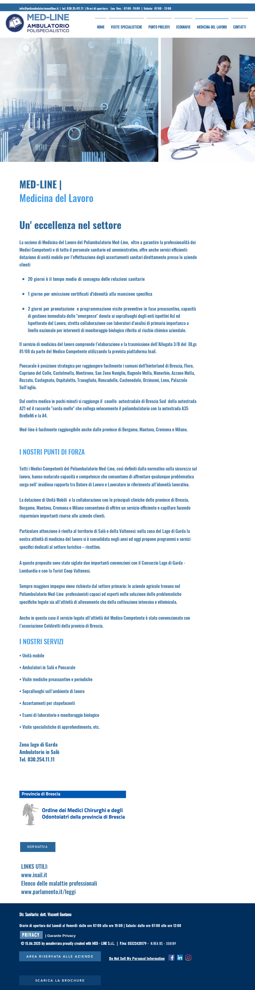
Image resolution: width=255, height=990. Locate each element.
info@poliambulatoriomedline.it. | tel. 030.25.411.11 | (52, 8)
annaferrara (54, 943)
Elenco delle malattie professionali (59, 883)
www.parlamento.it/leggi (48, 891)
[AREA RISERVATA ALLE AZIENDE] (60, 956)
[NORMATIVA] (37, 847)
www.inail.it (34, 875)
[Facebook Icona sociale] (171, 958)
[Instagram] (188, 958)
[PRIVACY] (31, 935)
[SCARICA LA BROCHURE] (60, 980)
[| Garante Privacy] (60, 935)
